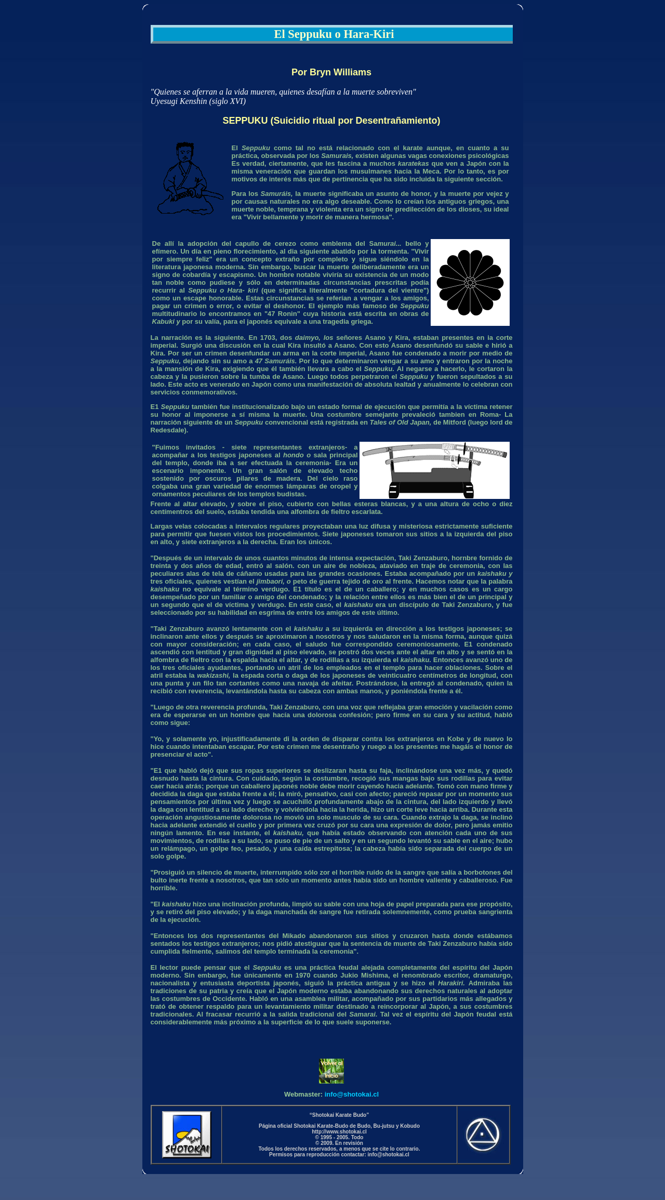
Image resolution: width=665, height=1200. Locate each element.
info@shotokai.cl (352, 1094)
